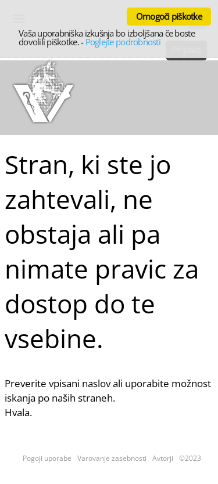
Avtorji (162, 458)
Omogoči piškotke (169, 16)
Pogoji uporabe (47, 458)
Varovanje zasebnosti (111, 458)
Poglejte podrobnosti (122, 42)
